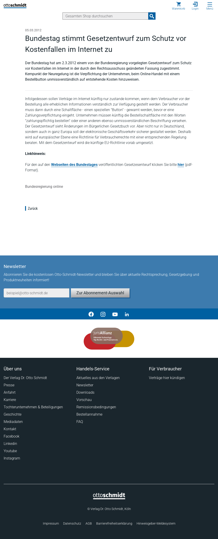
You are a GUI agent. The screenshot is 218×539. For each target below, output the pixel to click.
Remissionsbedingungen (96, 407)
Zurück (33, 208)
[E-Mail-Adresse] (36, 292)
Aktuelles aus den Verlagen (98, 378)
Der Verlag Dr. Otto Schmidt (25, 378)
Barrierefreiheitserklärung (114, 523)
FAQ (79, 422)
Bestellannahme (89, 414)
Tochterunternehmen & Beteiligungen (33, 407)
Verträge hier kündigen (167, 378)
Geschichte (12, 414)
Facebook (11, 436)
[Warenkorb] (178, 6)
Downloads (85, 392)
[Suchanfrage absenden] (152, 16)
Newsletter (84, 385)
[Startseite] (109, 498)
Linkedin (10, 443)
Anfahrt (10, 392)
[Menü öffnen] (210, 4)
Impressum (51, 523)
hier (181, 164)
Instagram (12, 458)
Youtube (10, 451)
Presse (9, 385)
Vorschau (84, 400)
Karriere (10, 400)
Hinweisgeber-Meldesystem (156, 523)
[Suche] (105, 16)
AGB (89, 523)
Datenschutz (72, 523)
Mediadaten (13, 422)
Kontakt (10, 429)
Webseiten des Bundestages (74, 164)
